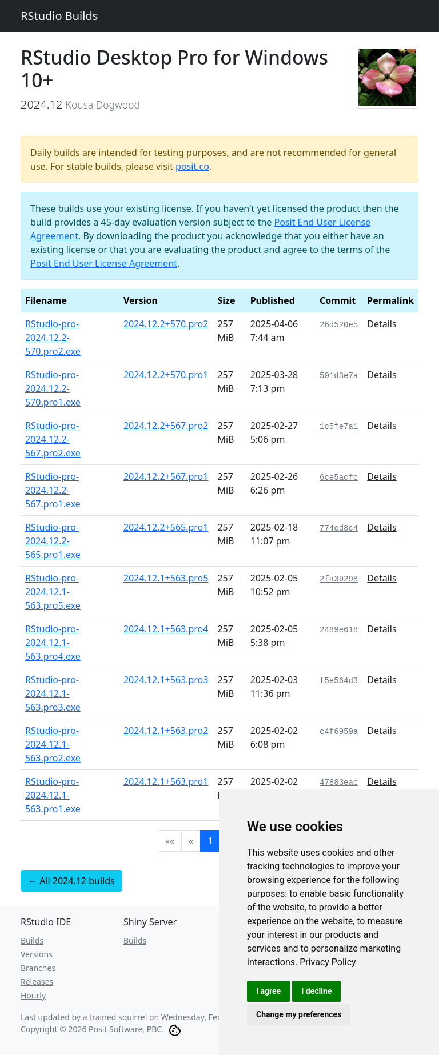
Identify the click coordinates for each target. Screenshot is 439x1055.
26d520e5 (339, 325)
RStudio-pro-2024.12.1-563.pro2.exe (53, 744)
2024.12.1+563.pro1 (166, 781)
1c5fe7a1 (339, 426)
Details (381, 324)
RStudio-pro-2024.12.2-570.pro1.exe (53, 388)
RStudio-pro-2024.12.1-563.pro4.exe (53, 643)
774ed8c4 (339, 528)
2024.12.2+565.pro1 (166, 527)
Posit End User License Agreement (103, 263)
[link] (328, 962)
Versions (37, 954)
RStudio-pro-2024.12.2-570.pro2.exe (53, 338)
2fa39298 (339, 579)
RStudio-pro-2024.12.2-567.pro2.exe (53, 439)
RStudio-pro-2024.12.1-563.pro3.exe (53, 693)
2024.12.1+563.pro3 (166, 679)
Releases (37, 981)
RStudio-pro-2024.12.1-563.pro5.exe (53, 592)
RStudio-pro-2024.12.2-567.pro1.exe (53, 490)
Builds (32, 940)
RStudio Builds (59, 15)
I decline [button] (316, 991)
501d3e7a (339, 375)
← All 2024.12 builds (71, 881)
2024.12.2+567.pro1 (166, 476)
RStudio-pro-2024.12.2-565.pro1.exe (53, 541)
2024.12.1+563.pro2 (166, 730)
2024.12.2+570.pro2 (166, 324)
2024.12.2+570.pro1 (166, 374)
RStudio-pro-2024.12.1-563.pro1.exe (53, 795)
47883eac (339, 782)
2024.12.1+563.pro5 (166, 578)
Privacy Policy (328, 962)
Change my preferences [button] (298, 1014)
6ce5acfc (339, 477)
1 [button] (210, 841)
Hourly (33, 995)
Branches (38, 967)
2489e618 (339, 630)
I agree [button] (268, 991)
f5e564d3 (339, 680)
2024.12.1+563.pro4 (166, 629)
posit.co (192, 166)
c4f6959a (339, 731)
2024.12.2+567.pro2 (166, 425)
